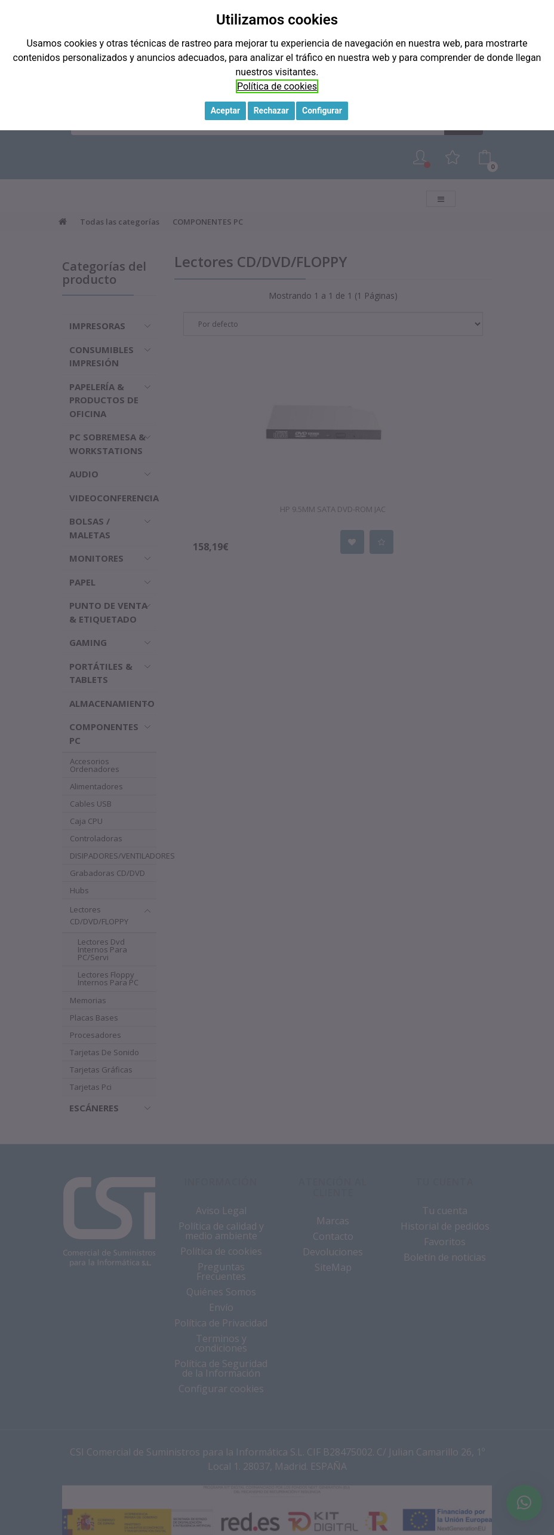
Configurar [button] (322, 110)
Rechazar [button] (271, 110)
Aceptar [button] (226, 110)
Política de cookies (277, 86)
